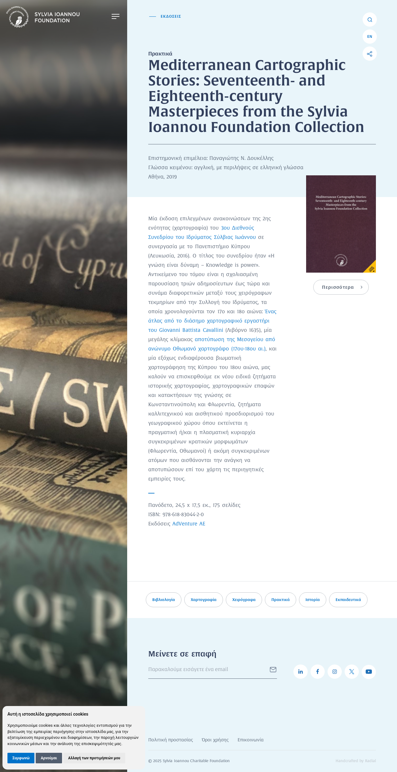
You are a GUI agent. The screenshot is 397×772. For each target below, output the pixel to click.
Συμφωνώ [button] (20, 758)
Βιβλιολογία (163, 600)
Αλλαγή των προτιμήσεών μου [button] (94, 758)
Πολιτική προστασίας (170, 740)
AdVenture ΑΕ (188, 523)
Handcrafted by (356, 761)
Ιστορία (313, 600)
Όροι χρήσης (215, 740)
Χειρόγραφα (244, 600)
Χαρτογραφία (203, 600)
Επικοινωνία (251, 740)
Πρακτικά (280, 600)
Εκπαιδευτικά (348, 600)
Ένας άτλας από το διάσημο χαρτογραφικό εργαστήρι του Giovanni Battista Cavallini (212, 321)
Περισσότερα (338, 287)
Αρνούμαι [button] (49, 758)
